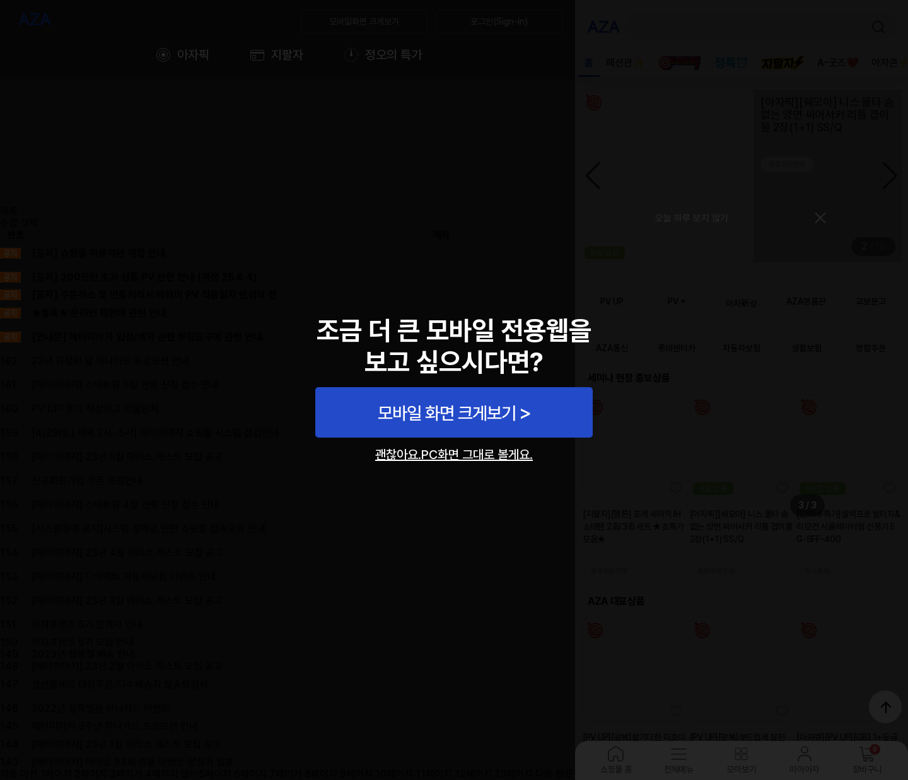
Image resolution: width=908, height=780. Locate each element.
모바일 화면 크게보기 (447, 413)
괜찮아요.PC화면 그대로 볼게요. (454, 454)
